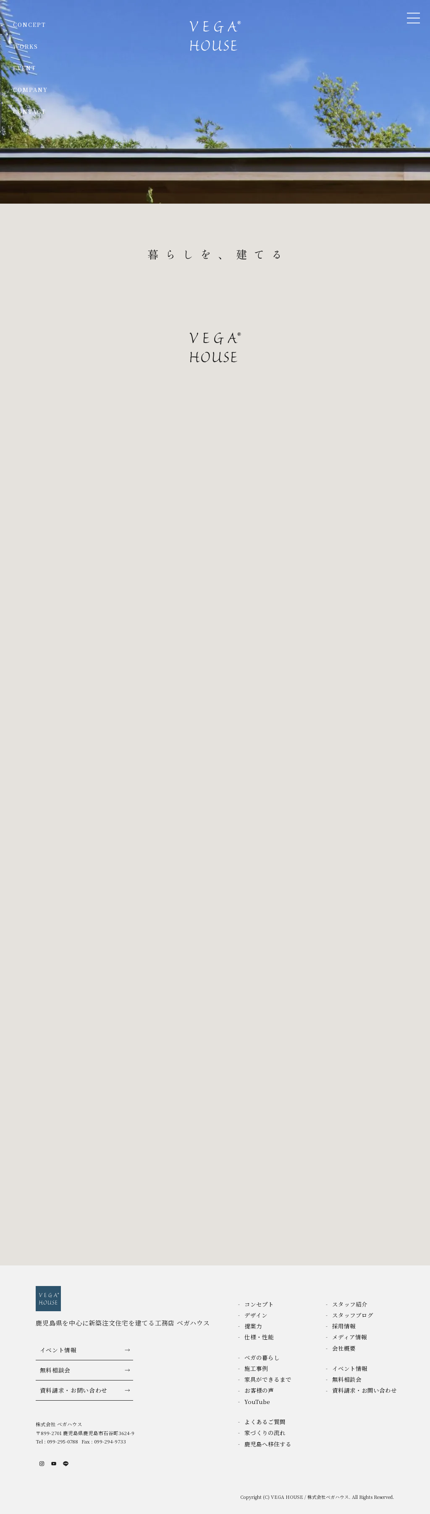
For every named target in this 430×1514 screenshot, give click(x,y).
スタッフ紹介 (349, 1304)
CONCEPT (30, 25)
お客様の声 (259, 1390)
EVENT (24, 68)
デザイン (255, 1315)
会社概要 (344, 1348)
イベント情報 (58, 1350)
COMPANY (30, 90)
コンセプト (259, 1304)
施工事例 (256, 1368)
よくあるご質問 (265, 1421)
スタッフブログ (352, 1315)
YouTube (257, 1401)
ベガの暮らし (262, 1357)
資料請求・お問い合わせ (74, 1390)
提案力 (253, 1326)
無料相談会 (55, 1370)
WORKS (25, 46)
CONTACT (30, 111)
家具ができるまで (267, 1379)
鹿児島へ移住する (267, 1444)
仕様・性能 (259, 1337)
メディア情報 (349, 1337)
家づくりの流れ (265, 1432)
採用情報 (344, 1326)
